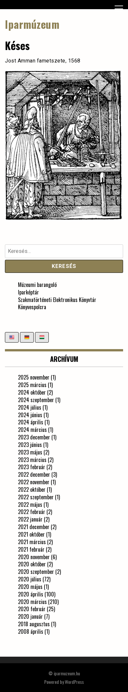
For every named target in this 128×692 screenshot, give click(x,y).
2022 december (34, 474)
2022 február (31, 512)
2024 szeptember (36, 400)
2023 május (30, 452)
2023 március (32, 460)
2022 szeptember (36, 497)
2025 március (32, 385)
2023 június (30, 445)
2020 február (32, 609)
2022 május (30, 504)
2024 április (30, 422)
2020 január (30, 616)
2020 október (32, 564)
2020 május (30, 587)
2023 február (31, 467)
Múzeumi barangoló (37, 285)
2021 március (32, 542)
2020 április (30, 594)
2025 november (33, 377)
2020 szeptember (36, 572)
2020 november (34, 557)
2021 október (31, 534)
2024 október (32, 392)
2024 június (30, 415)
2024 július (29, 407)
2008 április (30, 631)
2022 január (30, 519)
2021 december (33, 527)
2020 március (32, 602)
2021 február (31, 549)
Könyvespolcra (32, 307)
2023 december (34, 437)
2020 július (29, 579)
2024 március (32, 430)
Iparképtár (28, 292)
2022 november (33, 482)
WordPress (74, 681)
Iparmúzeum (32, 24)
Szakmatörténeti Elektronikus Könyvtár (57, 300)
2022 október (32, 489)
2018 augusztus (34, 624)
